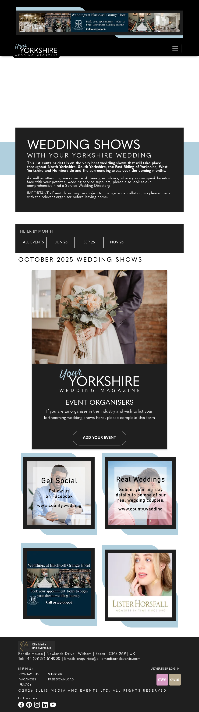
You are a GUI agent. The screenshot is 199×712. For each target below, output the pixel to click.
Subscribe (55, 674)
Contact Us (29, 674)
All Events (33, 242)
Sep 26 (89, 242)
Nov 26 (117, 242)
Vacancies (27, 679)
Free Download (61, 679)
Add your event (99, 438)
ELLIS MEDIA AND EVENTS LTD (72, 691)
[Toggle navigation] (175, 48)
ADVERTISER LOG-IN (165, 669)
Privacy (25, 684)
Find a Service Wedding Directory (81, 186)
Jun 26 (61, 242)
